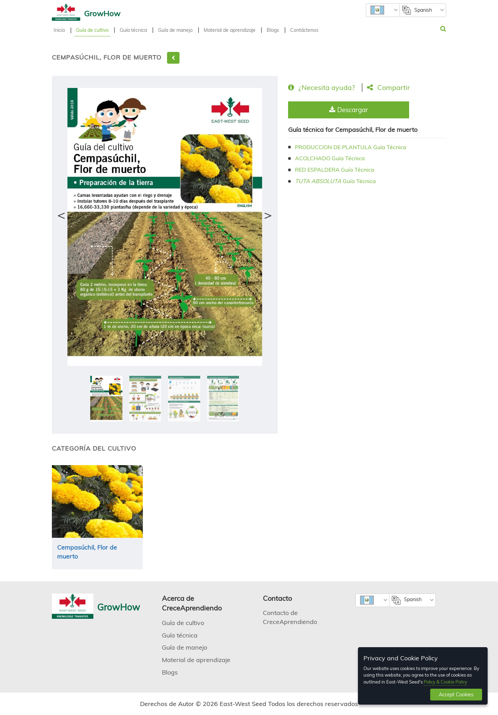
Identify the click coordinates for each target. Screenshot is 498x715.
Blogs (273, 30)
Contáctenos (304, 30)
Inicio (59, 30)
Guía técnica (133, 30)
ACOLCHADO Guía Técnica (330, 158)
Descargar (348, 110)
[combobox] (382, 10)
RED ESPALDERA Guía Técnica (334, 169)
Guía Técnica (335, 181)
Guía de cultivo (92, 30)
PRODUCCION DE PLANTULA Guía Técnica (350, 147)
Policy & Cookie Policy (445, 682)
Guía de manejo (175, 30)
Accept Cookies (456, 694)
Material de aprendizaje (230, 30)
